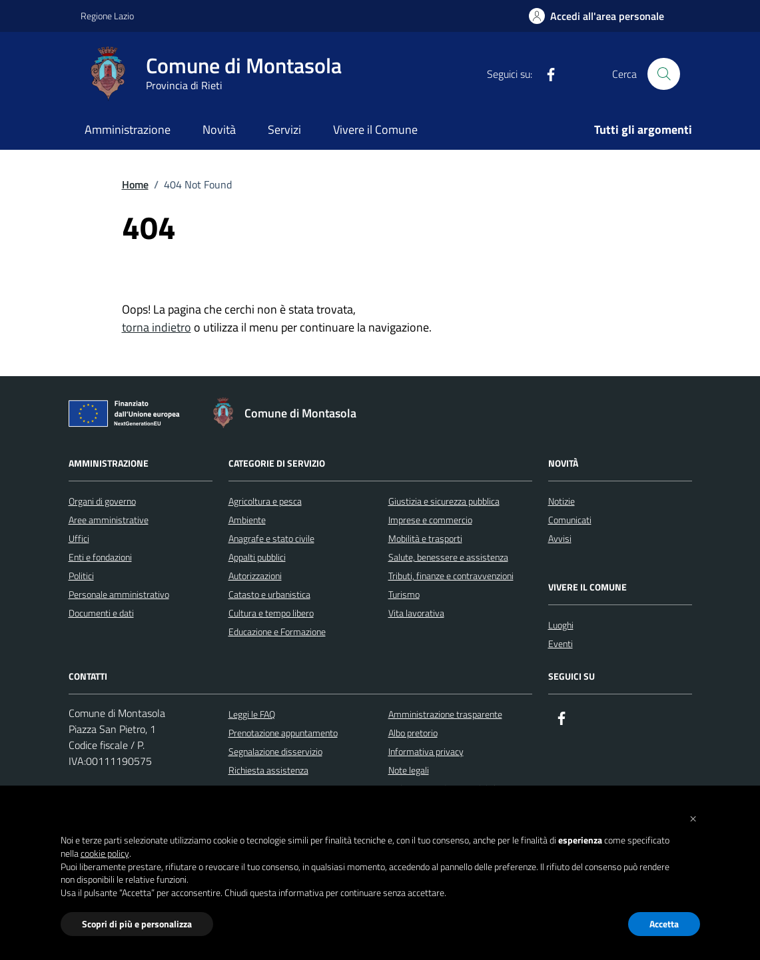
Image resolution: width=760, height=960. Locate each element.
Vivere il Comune (375, 129)
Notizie (561, 501)
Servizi (284, 129)
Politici (81, 576)
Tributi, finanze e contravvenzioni (451, 576)
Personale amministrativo (119, 594)
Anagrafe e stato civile (271, 538)
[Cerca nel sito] (663, 74)
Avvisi (559, 538)
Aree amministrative (109, 520)
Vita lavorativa (416, 613)
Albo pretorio (413, 733)
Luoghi (560, 625)
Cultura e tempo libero (271, 613)
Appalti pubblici (257, 557)
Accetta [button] (664, 924)
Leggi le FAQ (251, 714)
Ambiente (247, 520)
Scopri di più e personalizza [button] (137, 924)
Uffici (79, 538)
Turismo (404, 594)
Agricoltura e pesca (265, 501)
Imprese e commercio (430, 520)
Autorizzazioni (255, 576)
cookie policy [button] (105, 853)
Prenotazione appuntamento (283, 733)
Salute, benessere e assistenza (448, 557)
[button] (693, 817)
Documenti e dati (101, 613)
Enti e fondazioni (100, 557)
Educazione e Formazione (277, 631)
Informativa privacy (426, 751)
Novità (219, 129)
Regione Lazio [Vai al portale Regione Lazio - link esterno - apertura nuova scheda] (107, 16)
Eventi (560, 643)
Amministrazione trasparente (445, 714)
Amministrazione (128, 129)
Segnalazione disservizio (275, 751)
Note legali (408, 770)
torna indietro (156, 327)
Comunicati (569, 520)
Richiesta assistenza (268, 770)
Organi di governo (102, 501)
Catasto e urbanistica (269, 594)
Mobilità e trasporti (425, 538)
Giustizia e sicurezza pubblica (444, 501)
